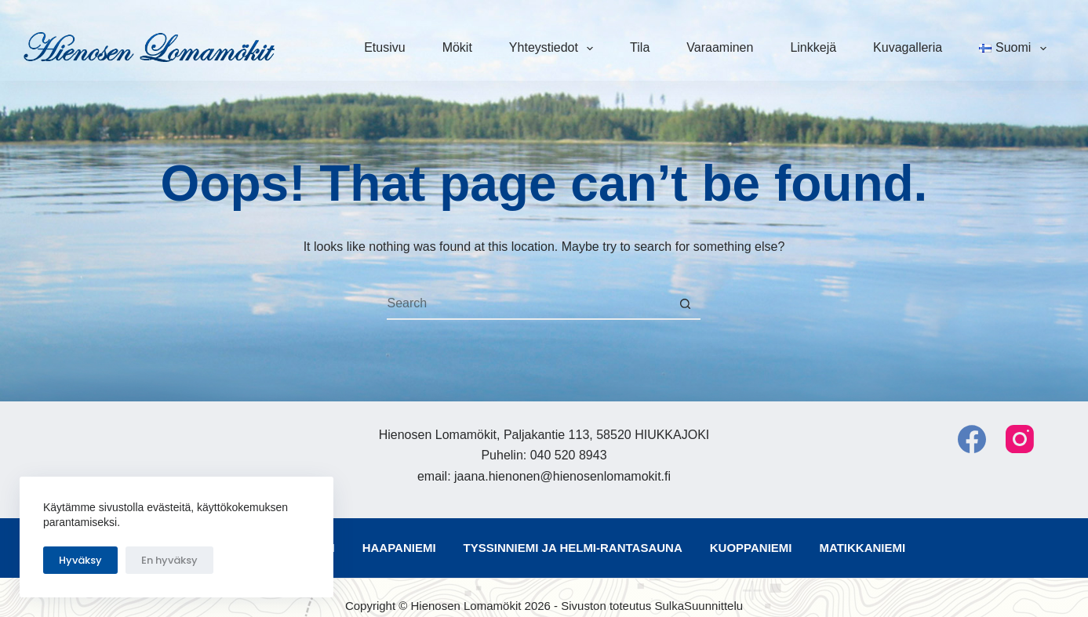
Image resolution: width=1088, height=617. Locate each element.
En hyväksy (169, 560)
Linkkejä (813, 47)
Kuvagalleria (907, 47)
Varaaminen (719, 47)
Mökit (457, 47)
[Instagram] (1020, 439)
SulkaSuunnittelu (698, 605)
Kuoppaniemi (751, 547)
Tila (640, 47)
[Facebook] (972, 439)
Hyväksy (80, 560)
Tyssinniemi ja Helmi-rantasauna (573, 547)
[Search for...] (528, 304)
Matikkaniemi (862, 547)
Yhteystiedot (554, 48)
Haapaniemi (399, 547)
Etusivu (384, 47)
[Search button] (684, 304)
